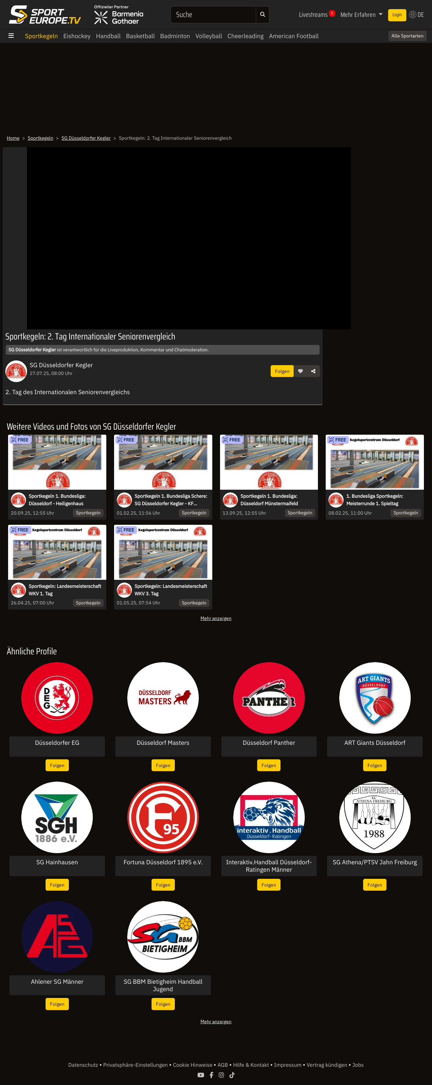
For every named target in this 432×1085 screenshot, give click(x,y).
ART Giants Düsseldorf (374, 743)
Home (13, 138)
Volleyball (208, 36)
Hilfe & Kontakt (251, 1065)
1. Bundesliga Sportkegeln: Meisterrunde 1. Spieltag (374, 500)
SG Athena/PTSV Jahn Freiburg (375, 862)
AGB (223, 1065)
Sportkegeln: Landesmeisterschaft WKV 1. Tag (65, 590)
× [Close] (419, 32)
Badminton (175, 36)
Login (397, 15)
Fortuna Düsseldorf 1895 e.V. (163, 862)
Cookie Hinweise (193, 1065)
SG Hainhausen (57, 862)
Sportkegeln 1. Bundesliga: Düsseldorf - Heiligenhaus (57, 500)
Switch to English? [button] (399, 32)
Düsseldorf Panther (269, 743)
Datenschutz (83, 1065)
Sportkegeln (41, 36)
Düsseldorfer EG (57, 743)
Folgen (282, 371)
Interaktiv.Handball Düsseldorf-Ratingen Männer (269, 866)
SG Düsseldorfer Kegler (86, 138)
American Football (294, 36)
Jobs (358, 1065)
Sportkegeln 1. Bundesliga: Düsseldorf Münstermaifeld (269, 500)
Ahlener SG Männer (57, 981)
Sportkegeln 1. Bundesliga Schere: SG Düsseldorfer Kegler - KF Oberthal (171, 500)
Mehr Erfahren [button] (359, 14)
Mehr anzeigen (216, 618)
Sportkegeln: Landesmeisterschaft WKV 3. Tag (171, 590)
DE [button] (416, 14)
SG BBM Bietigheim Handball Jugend (163, 985)
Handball (108, 36)
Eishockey (76, 36)
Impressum (288, 1065)
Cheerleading (245, 36)
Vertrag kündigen (328, 1065)
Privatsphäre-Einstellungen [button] (136, 1065)
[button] (300, 371)
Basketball (140, 36)
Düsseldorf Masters (163, 743)
